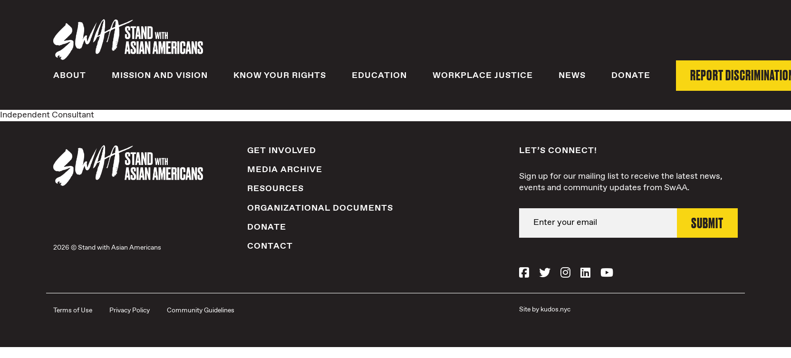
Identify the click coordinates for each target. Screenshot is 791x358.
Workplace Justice (483, 75)
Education (379, 75)
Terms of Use (72, 310)
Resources (275, 188)
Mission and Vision (160, 75)
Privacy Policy (129, 310)
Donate (630, 75)
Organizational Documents (320, 208)
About (69, 75)
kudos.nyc (555, 309)
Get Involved (281, 150)
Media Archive (284, 169)
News (572, 75)
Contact (270, 246)
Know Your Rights (279, 75)
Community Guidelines (200, 310)
